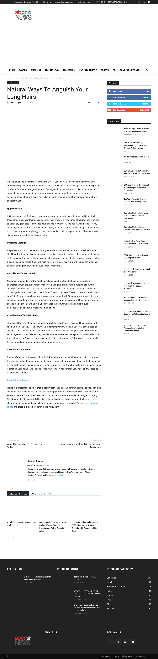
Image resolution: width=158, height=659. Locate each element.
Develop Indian (59, 475)
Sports (105, 70)
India (12, 70)
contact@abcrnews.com (64, 2)
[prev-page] (9, 537)
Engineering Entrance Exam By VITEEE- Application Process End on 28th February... (87, 607)
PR (114, 70)
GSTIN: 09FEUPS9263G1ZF (117, 2)
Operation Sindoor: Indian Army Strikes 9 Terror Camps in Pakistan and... (136, 215)
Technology (52, 70)
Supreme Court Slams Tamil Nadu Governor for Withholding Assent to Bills (137, 314)
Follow (145, 98)
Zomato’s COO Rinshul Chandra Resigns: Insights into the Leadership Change (136, 328)
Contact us (140, 656)
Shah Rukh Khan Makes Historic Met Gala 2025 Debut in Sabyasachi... (136, 286)
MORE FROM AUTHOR (41, 494)
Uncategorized (21, 78)
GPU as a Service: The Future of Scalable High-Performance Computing (136, 187)
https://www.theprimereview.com (39, 465)
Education (69, 70)
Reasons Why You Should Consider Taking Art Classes (80, 446)
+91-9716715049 (99, 2)
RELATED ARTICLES (18, 494)
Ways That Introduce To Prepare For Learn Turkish (27, 446)
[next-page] (13, 537)
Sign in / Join (48, 2)
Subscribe (144, 110)
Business (36, 70)
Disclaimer (105, 656)
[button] (147, 70)
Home (9, 78)
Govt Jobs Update (129, 70)
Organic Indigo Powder (18, 380)
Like (147, 91)
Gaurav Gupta (15, 102)
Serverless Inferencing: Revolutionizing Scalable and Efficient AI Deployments (135, 145)
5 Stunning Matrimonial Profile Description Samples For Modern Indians (87, 593)
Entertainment (88, 70)
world (23, 70)
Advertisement (128, 656)
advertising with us (83, 2)
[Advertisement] (79, 44)
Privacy (116, 656)
